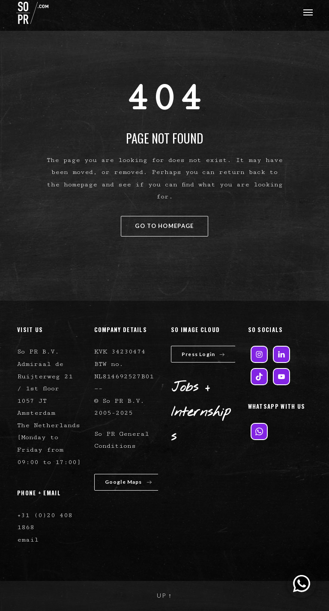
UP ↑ (164, 595)
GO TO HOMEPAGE (164, 225)
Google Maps (128, 482)
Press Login (203, 354)
